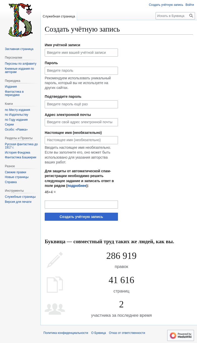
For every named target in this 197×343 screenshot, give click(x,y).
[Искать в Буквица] (175, 15)
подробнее (77, 186)
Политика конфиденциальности (65, 333)
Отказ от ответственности (127, 333)
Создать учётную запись (81, 217)
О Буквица (98, 333)
